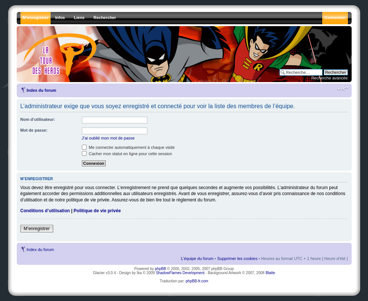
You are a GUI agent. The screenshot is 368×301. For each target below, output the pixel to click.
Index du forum (41, 90)
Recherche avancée (329, 78)
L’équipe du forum (197, 258)
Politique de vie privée (97, 210)
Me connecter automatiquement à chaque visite (128, 147)
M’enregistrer (37, 228)
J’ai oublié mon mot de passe (108, 138)
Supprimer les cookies (237, 258)
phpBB (160, 269)
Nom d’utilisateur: (37, 119)
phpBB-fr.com (197, 281)
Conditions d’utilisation (45, 210)
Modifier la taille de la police (342, 88)
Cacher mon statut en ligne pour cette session (127, 153)
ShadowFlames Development (180, 273)
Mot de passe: (34, 130)
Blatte (270, 273)
